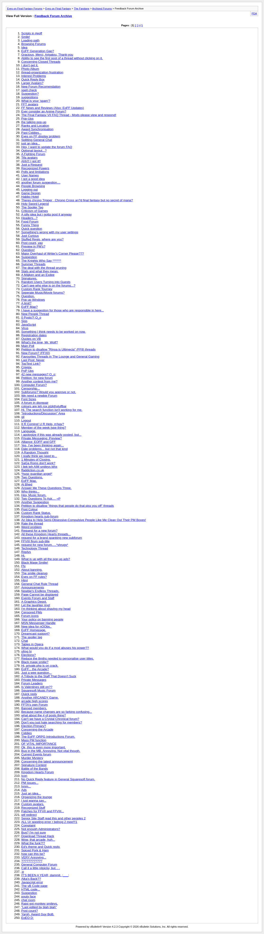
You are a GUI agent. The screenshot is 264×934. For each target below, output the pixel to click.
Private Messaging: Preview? (41, 438)
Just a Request (31, 164)
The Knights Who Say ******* (41, 260)
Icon (24, 775)
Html (24, 580)
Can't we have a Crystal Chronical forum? (50, 719)
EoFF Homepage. (33, 630)
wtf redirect (29, 815)
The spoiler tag (31, 637)
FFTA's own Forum (34, 704)
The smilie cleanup (34, 573)
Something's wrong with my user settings (49, 232)
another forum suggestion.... (40, 182)
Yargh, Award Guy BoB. (37, 914)
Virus (24, 328)
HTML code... (30, 889)
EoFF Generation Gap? (37, 51)
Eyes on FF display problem (40, 136)
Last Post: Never (33, 360)
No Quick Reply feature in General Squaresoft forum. (58, 779)
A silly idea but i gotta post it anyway (46, 214)
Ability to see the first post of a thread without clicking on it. (62, 58)
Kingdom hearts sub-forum (39, 516)
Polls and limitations (35, 172)
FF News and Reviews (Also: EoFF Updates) (52, 108)
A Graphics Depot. (34, 601)
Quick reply (29, 694)
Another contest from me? (39, 381)
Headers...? (29, 218)
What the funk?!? (33, 843)
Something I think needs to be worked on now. (53, 331)
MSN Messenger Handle (38, 623)
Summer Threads (33, 264)
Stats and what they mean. (40, 271)
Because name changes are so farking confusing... (56, 712)
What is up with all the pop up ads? (45, 559)
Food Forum (29, 221)
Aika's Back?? (31, 878)
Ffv (23, 566)
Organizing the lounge (36, 797)
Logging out (29, 189)
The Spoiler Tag (32, 207)
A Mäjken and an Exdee (38, 275)
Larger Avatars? (32, 83)
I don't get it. (29, 65)
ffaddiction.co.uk (32, 470)
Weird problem (31, 527)
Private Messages (33, 680)
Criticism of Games (34, 211)
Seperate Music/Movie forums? (43, 292)
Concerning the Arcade (37, 729)
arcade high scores (34, 701)
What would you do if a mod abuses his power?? (55, 648)
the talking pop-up (33, 122)
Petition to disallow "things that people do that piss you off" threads (67, 505)
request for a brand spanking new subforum (51, 537)
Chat (24, 640)
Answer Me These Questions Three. (46, 488)
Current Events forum (36, 754)
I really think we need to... (39, 456)
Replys (26, 552)
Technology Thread (34, 548)
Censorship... (30, 388)
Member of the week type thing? (43, 427)
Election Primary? (33, 726)
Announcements (32, 587)
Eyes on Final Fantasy (58, 8)
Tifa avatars (29, 157)
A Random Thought (34, 452)
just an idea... (30, 143)
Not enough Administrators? (40, 829)
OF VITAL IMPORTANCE (38, 743)
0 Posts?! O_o (31, 317)
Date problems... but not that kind (44, 449)
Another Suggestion (35, 502)
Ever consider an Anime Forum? (43, 111)
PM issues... (29, 783)
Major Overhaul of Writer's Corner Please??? (52, 253)
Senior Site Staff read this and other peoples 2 (53, 818)
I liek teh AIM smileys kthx (39, 466)
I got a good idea (33, 179)
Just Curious (30, 236)
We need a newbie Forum (39, 395)
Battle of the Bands (34, 768)
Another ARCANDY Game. (40, 697)
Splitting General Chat (36, 140)
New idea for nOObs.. (36, 626)
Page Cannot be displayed (39, 594)
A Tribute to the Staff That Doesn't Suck (48, 676)
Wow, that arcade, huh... (38, 839)
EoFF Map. (29, 481)
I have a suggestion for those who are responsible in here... (62, 310)
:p (22, 871)
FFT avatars (29, 104)
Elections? (28, 655)
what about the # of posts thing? (43, 715)
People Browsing (33, 186)
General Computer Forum (39, 864)
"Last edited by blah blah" (39, 907)
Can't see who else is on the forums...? (48, 285)
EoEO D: (27, 918)
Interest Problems (33, 76)
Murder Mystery (32, 758)
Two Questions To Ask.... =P (40, 498)
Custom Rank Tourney (36, 289)
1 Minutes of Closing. (36, 459)
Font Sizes (28, 399)
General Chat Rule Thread (39, 584)
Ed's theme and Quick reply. (40, 847)
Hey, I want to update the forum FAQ (46, 147)
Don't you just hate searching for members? (51, 722)
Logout (26, 420)
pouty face (28, 896)
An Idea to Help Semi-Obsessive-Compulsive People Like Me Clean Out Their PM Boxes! (83, 520)
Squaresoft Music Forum (38, 690)
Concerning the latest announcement (47, 761)
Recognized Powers (35, 168)
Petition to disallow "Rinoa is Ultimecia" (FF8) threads (58, 349)
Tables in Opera (32, 644)
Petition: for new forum (37, 378)
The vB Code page (34, 886)
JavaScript (28, 324)
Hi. (23, 555)
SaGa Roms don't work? (38, 463)
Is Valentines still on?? (36, 687)
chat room (28, 900)
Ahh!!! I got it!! (31, 161)
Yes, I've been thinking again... (42, 445)
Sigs (24, 321)
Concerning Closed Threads (40, 61)
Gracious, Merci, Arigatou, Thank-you (47, 54)
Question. (28, 296)
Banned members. (34, 708)
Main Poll (27, 346)
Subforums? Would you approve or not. (48, 392)
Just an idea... (31, 793)
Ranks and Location (35, 125)
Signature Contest (34, 765)
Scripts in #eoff (31, 33)
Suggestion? (30, 93)
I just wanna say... (33, 800)
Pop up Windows (33, 299)
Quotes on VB (31, 339)
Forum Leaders (32, 683)
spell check (29, 90)
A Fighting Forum (33, 154)
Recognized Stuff (33, 807)
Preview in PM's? (33, 246)
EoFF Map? (29, 307)
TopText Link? (31, 363)
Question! (28, 250)
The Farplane (81, 8)
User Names (30, 175)
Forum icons (29, 616)
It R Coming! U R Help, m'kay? (42, 424)
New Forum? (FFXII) (35, 353)
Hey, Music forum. (33, 495)
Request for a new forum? (39, 530)
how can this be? (33, 854)
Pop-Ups (27, 118)
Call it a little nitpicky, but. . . (40, 868)
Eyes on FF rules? (34, 577)
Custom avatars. (32, 804)
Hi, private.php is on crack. (39, 665)
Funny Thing (30, 225)
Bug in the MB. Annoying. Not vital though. (50, 751)
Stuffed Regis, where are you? (42, 239)
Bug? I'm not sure (33, 832)
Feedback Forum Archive (53, 16)
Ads (24, 790)
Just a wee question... (36, 672)
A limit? (26, 303)
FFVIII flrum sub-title (35, 541)
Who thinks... (30, 491)
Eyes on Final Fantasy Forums (24, 8)
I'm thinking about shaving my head (46, 609)
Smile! (25, 37)
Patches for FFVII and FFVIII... (42, 811)
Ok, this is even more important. (43, 747)
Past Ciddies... (31, 133)
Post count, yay (32, 243)
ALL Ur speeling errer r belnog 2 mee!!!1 (49, 822)
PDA (254, 13)
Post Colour (29, 509)
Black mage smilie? (34, 662)
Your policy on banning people (42, 619)
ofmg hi (26, 651)
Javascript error (32, 882)
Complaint (28, 825)
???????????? (31, 861)
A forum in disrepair (34, 402)
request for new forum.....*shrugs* (44, 545)
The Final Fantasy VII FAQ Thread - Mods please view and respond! (68, 115)
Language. (28, 431)
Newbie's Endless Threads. (40, 591)
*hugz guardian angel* (36, 474)
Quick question (31, 228)
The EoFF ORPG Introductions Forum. (48, 736)
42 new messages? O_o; (38, 374)
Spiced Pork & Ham (35, 850)
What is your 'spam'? (35, 101)
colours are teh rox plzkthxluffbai (43, 406)
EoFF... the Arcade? (35, 669)
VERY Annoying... (33, 857)
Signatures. (29, 278)
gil (22, 417)
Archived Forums (102, 8)
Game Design (31, 193)
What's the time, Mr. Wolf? (39, 342)
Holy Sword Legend (35, 204)
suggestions (29, 97)
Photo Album (30, 69)
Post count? (29, 910)
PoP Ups (27, 371)
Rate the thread (32, 523)
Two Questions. (32, 477)
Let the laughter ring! (35, 605)
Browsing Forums (33, 44)
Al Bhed (26, 484)
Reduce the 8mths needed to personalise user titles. (57, 658)
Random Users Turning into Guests (45, 282)
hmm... (26, 786)
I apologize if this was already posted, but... (51, 434)
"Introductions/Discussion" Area (43, 413)
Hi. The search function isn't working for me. (51, 410)
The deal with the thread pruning (43, 267)
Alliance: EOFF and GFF (38, 442)
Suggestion (29, 257)
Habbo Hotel (30, 196)
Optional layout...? (34, 150)
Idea (24, 47)
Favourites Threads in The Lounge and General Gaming (60, 356)
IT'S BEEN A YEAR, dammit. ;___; (45, 875)
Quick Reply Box (33, 79)
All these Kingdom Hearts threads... (46, 534)
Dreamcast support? (35, 633)
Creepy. (26, 367)
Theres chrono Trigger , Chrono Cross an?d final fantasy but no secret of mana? (77, 200)
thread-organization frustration (42, 72)
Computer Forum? (34, 385)
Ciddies (26, 733)
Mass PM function (33, 740)
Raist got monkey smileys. (39, 903)
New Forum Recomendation (40, 86)
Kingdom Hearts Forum (37, 772)
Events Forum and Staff (37, 598)
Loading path (30, 40)
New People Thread (35, 314)
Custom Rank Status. (36, 513)
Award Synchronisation (37, 129)
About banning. (32, 569)
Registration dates (34, 335)
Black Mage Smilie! (34, 562)
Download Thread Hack (37, 836)
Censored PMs (31, 612)
